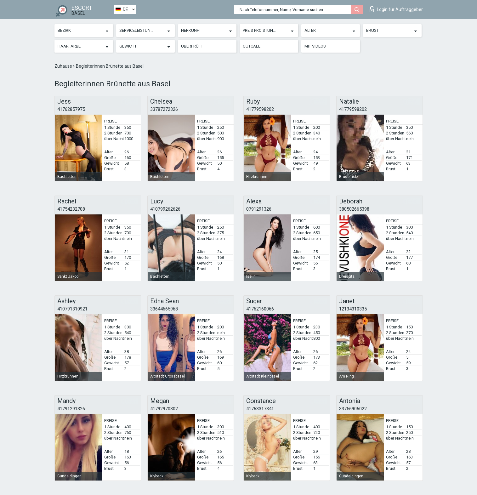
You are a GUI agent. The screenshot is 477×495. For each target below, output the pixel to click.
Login (396, 9)
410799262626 (165, 209)
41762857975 (71, 109)
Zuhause (63, 66)
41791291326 (71, 409)
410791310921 (72, 309)
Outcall (251, 46)
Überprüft (192, 46)
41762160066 (260, 309)
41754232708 (71, 209)
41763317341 (260, 409)
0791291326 (258, 209)
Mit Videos (315, 46)
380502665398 (354, 209)
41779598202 (260, 109)
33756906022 (353, 409)
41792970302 (164, 409)
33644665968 (164, 309)
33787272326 (164, 109)
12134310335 (353, 309)
